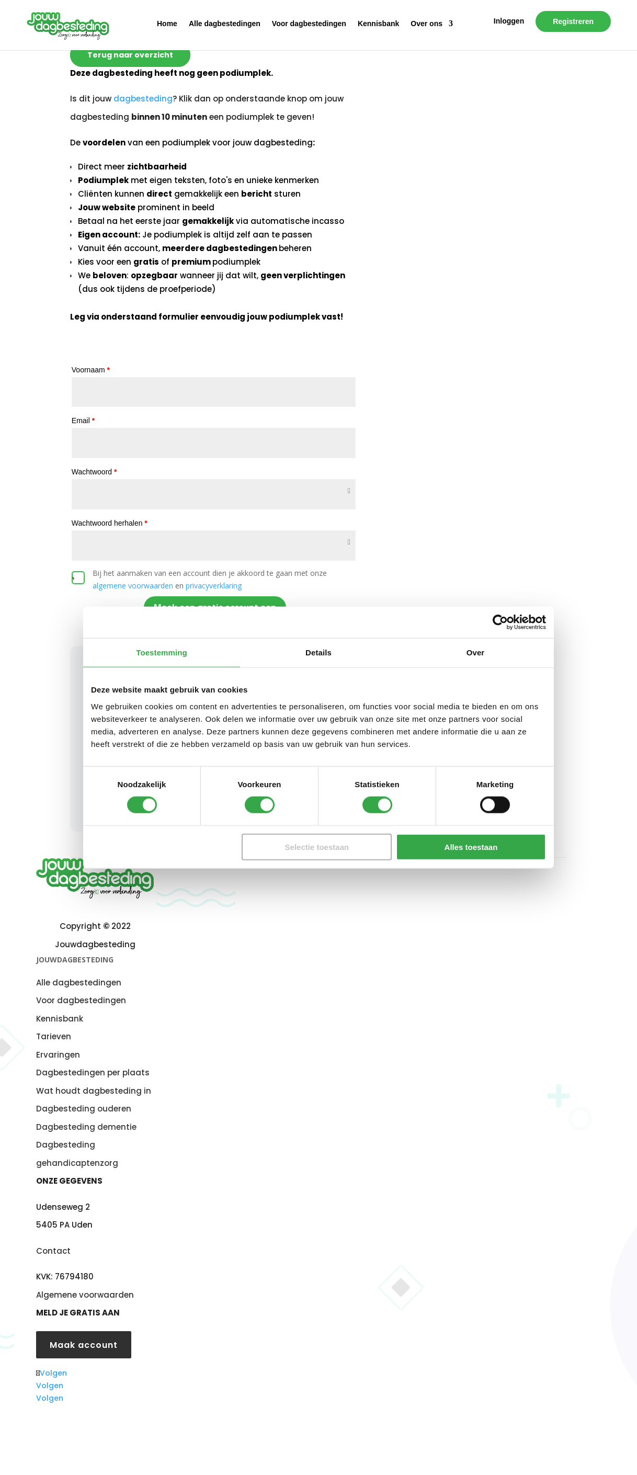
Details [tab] (318, 652)
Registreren (573, 21)
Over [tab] (476, 652)
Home (167, 24)
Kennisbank (378, 24)
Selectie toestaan (317, 846)
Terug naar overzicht (130, 55)
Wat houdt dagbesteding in (93, 1090)
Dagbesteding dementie (86, 1126)
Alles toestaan (471, 846)
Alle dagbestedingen (224, 24)
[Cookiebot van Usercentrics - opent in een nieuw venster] (500, 622)
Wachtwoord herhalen (109, 523)
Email (83, 420)
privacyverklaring (214, 586)
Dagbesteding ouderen (83, 1108)
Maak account (84, 1345)
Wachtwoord (94, 472)
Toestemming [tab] (161, 652)
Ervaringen (58, 1054)
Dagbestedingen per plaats (93, 1072)
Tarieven (53, 1036)
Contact (53, 1250)
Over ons (426, 24)
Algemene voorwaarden (85, 1294)
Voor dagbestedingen (309, 24)
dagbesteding (143, 98)
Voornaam (91, 370)
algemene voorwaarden (133, 586)
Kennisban (57, 1018)
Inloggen (509, 21)
